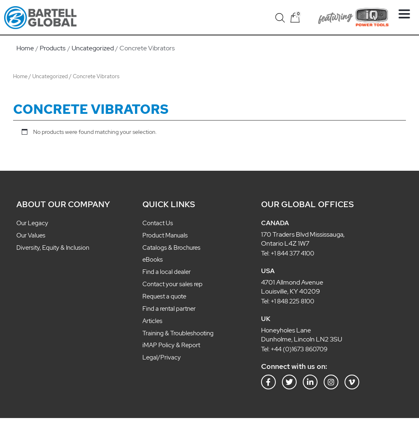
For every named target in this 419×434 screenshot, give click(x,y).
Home (20, 76)
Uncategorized (50, 76)
